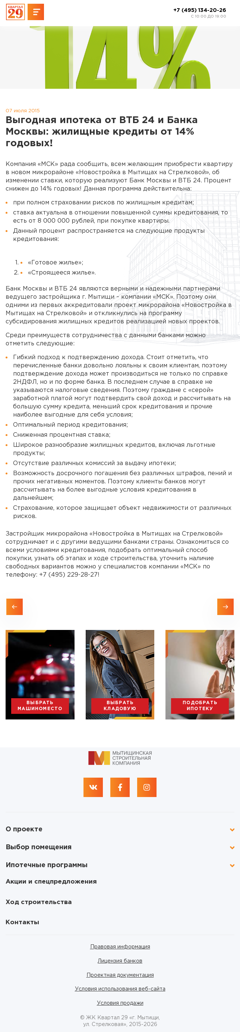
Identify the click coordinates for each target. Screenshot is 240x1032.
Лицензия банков (120, 961)
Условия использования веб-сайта (120, 989)
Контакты (22, 922)
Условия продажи (120, 1003)
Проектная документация (120, 975)
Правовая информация (120, 947)
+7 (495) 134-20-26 (199, 13)
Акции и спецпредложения (51, 882)
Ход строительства (39, 902)
